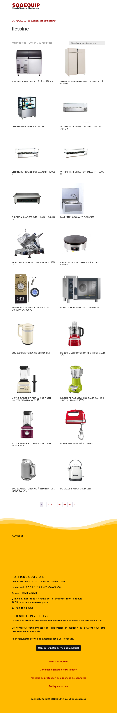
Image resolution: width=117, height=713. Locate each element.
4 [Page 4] (52, 504)
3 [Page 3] (48, 504)
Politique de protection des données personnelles (58, 677)
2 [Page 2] (44, 504)
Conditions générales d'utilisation (58, 669)
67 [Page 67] (59, 504)
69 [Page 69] (70, 504)
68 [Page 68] (65, 504)
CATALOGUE (18, 20)
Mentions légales (58, 661)
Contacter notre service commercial (58, 647)
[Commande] (87, 43)
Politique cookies (58, 686)
